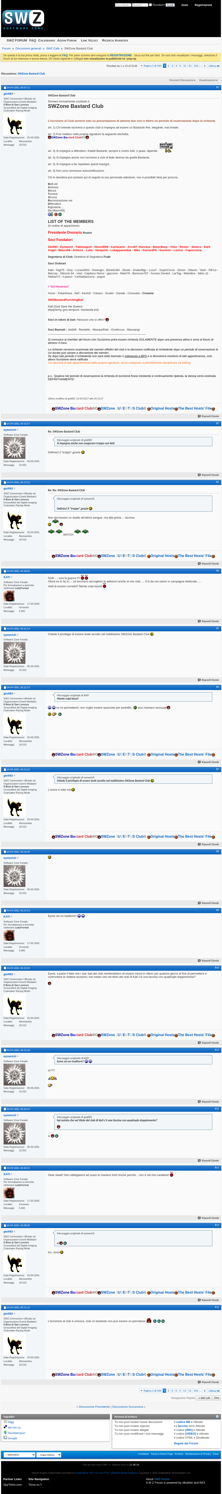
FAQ (32, 40)
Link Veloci (89, 40)
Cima (216, 1398)
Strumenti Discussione (181, 80)
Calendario (46, 40)
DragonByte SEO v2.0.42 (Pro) (92, 1472)
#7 (217, 769)
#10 (217, 967)
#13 (217, 1167)
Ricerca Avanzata (115, 40)
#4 (217, 570)
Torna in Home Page (162, 1454)
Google (12, 1438)
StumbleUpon (16, 1433)
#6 (217, 687)
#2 (217, 423)
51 (190, 65)
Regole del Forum (186, 1443)
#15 (217, 1307)
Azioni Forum (67, 40)
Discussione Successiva (127, 1406)
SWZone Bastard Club (31, 73)
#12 (217, 1108)
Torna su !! (35, 1484)
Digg (11, 1422)
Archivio (179, 1454)
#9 (217, 910)
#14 (217, 1225)
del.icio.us (14, 1427)
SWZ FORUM (17, 40)
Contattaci (143, 1454)
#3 (217, 482)
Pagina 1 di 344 (153, 65)
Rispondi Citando (208, 416)
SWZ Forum (162, 1479)
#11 (217, 1049)
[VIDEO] (190, 1433)
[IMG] (189, 1430)
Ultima (214, 66)
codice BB (183, 1422)
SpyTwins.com (12, 1484)
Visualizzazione (207, 80)
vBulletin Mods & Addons (124, 1472)
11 (184, 65)
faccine (183, 1426)
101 (196, 65)
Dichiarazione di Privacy (198, 1454)
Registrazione (203, 5)
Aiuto (184, 5)
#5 (217, 628)
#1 (217, 87)
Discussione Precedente (94, 1406)
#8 (217, 851)
